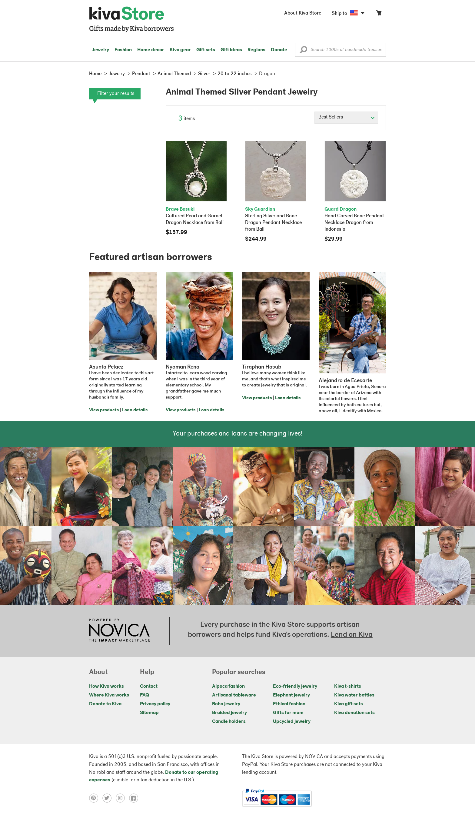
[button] (303, 51)
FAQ (144, 695)
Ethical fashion (289, 704)
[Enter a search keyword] (340, 50)
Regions (256, 50)
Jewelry (100, 50)
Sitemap (149, 712)
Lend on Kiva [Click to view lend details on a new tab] (352, 635)
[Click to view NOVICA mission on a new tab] (119, 630)
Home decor (150, 50)
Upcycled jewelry (292, 721)
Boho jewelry (226, 704)
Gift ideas (231, 50)
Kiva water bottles (354, 695)
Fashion (123, 50)
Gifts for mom (288, 712)
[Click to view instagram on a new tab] (122, 798)
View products (104, 410)
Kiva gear (180, 50)
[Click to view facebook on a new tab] (135, 798)
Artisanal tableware (234, 695)
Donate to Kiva (105, 704)
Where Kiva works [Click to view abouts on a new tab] (109, 695)
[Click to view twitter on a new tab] (109, 798)
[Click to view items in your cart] (378, 14)
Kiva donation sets (354, 712)
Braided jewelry (229, 712)
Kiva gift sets (348, 704)
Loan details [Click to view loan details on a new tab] (135, 410)
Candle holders (229, 721)
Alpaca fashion (228, 686)
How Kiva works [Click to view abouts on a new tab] (106, 686)
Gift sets (205, 50)
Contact (149, 686)
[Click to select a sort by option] (346, 118)
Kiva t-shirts (347, 686)
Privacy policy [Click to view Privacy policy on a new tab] (155, 704)
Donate (279, 50)
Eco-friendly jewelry (295, 686)
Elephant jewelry (291, 695)
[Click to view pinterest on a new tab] (95, 798)
